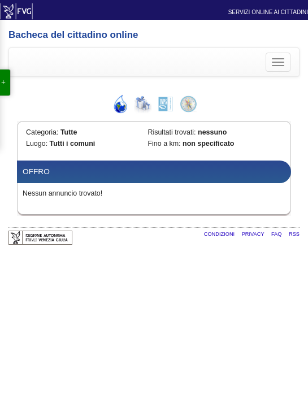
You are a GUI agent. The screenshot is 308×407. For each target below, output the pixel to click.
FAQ (277, 234)
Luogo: (36, 144)
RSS (294, 234)
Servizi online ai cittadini (268, 12)
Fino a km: (164, 144)
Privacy (254, 234)
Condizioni (220, 234)
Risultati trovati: (172, 132)
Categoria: (42, 132)
